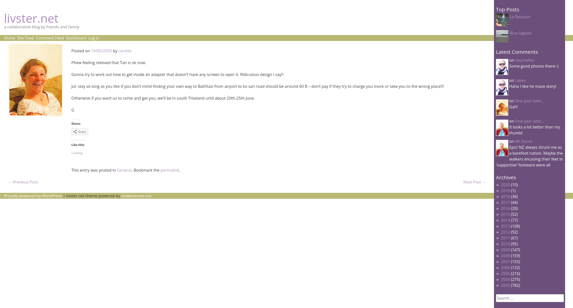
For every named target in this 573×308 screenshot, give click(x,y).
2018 (505, 196)
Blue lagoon (521, 33)
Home (9, 38)
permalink (170, 170)
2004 (505, 279)
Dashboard (76, 38)
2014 (505, 220)
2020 (505, 184)
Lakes (520, 80)
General (124, 170)
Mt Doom (523, 141)
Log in (93, 38)
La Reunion (520, 16)
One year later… (530, 101)
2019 (505, 190)
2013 (505, 226)
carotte (124, 51)
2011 (505, 238)
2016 (505, 208)
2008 (505, 255)
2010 (505, 244)
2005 (505, 273)
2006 (505, 267)
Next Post (474, 182)
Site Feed (25, 38)
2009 (505, 250)
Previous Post (23, 182)
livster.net (31, 18)
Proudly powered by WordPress (33, 196)
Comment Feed (50, 38)
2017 (505, 202)
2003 (505, 285)
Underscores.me (136, 196)
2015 (505, 214)
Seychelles (524, 60)
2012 (505, 232)
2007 (505, 261)
